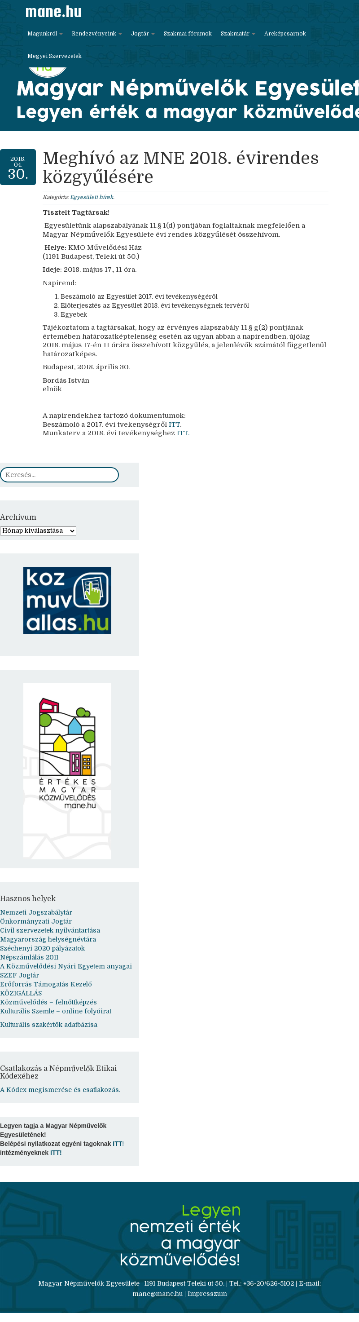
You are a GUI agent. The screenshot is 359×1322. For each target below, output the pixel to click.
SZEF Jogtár (19, 975)
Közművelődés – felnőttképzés (48, 1002)
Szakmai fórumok (188, 34)
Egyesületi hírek (91, 197)
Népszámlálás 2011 (29, 957)
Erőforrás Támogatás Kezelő (46, 984)
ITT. (182, 433)
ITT (173, 424)
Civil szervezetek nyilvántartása (50, 930)
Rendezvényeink (97, 34)
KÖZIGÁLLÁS (21, 993)
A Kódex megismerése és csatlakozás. (60, 1089)
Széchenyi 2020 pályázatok (42, 948)
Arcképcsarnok (285, 34)
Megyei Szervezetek (54, 56)
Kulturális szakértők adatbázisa (48, 1024)
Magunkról (45, 34)
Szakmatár (238, 34)
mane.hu (53, 11)
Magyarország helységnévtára (48, 939)
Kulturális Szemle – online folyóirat (55, 1011)
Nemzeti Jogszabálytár (36, 912)
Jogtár (143, 34)
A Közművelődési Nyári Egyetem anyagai (66, 966)
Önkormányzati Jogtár (36, 921)
